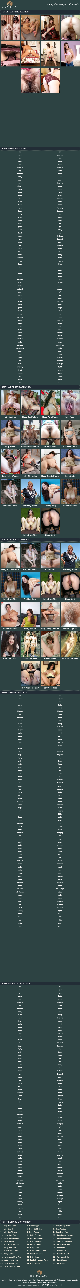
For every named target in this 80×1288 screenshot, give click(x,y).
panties (60, 301)
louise (20, 276)
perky (20, 304)
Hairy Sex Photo (36, 1241)
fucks (20, 220)
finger (20, 211)
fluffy (20, 214)
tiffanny (20, 367)
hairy (60, 230)
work (60, 379)
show (20, 333)
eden (60, 205)
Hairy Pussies (35, 1235)
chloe (60, 186)
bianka (60, 167)
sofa (20, 342)
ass (20, 158)
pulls (20, 311)
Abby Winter (35, 1263)
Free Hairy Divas (36, 1254)
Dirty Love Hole (63, 1257)
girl (60, 227)
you (20, 382)
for (60, 214)
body (20, 177)
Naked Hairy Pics (63, 1244)
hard (20, 233)
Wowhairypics (34, 1226)
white (60, 376)
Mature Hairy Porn (11, 1260)
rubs (20, 320)
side (20, 336)
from (60, 217)
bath (60, 161)
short (60, 329)
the (20, 361)
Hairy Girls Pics (10, 1235)
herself (60, 239)
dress (20, 205)
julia (60, 248)
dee (20, 199)
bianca (20, 167)
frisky (20, 217)
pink (60, 304)
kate (20, 255)
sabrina (60, 320)
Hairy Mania (61, 1251)
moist (20, 286)
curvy (60, 192)
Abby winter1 (9, 1254)
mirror (60, 283)
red (60, 314)
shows (60, 333)
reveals (20, 317)
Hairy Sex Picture (10, 1232)
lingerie (60, 267)
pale (20, 301)
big (20, 170)
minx (20, 283)
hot (20, 245)
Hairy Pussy (34, 1232)
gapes (20, 223)
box (60, 177)
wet (20, 376)
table (60, 354)
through (60, 364)
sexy (20, 329)
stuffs (60, 351)
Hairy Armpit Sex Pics (12, 1257)
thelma (60, 361)
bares (20, 161)
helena (60, 236)
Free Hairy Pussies (11, 1244)
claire (20, 189)
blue (60, 174)
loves (60, 276)
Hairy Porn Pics (62, 1232)
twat (20, 370)
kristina (60, 261)
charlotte (60, 183)
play (20, 308)
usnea (60, 370)
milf (60, 280)
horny (60, 242)
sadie (20, 323)
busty (60, 180)
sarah (60, 323)
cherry (20, 186)
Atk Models (61, 1263)
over (60, 298)
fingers (60, 211)
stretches (20, 348)
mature (20, 280)
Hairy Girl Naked (35, 1229)
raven (20, 314)
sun (20, 354)
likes (60, 264)
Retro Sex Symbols (64, 1241)
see (60, 326)
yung (60, 382)
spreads (20, 345)
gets (20, 227)
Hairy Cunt (34, 1248)
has (60, 233)
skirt (60, 336)
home (20, 242)
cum (20, 192)
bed (20, 164)
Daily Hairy (34, 1257)
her (20, 239)
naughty (60, 289)
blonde (20, 174)
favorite (60, 208)
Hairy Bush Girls (63, 1254)
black (60, 170)
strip (60, 348)
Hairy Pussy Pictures (65, 1235)
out (60, 295)
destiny (60, 199)
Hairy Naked (8, 1229)
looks (60, 273)
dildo (20, 202)
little (60, 270)
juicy (20, 248)
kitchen (20, 258)
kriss (20, 261)
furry (60, 220)
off (60, 292)
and (20, 155)
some (60, 342)
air (20, 152)
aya (60, 158)
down (60, 202)
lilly (20, 267)
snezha (60, 339)
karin (20, 251)
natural (20, 289)
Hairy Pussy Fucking (12, 1266)
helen (20, 236)
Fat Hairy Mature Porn (39, 1260)
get (60, 223)
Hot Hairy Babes (36, 1238)
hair (19, 230)
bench (60, 164)
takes (20, 357)
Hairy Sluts (61, 1248)
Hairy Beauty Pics (11, 1263)
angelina (60, 155)
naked (60, 286)
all (60, 152)
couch (60, 189)
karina (60, 251)
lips (20, 270)
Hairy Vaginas (61, 1229)
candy (20, 183)
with (20, 379)
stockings (60, 345)
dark (60, 195)
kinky (60, 255)
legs (20, 264)
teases (60, 357)
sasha (20, 326)
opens (20, 295)
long (20, 273)
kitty (60, 258)
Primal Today (35, 1244)
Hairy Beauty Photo (64, 1238)
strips (20, 351)
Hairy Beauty (9, 1241)
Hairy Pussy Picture (63, 1226)
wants (60, 373)
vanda (20, 373)
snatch (20, 339)
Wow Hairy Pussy (11, 1251)
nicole (20, 292)
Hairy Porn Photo (10, 1226)
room (60, 317)
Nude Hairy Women (11, 1238)
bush (20, 180)
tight (60, 367)
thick (20, 364)
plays (60, 308)
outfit (20, 298)
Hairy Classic (62, 1260)
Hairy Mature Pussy (38, 1251)
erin (19, 208)
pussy (60, 311)
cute (20, 195)
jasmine (60, 245)
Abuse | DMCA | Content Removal (48, 1285)
